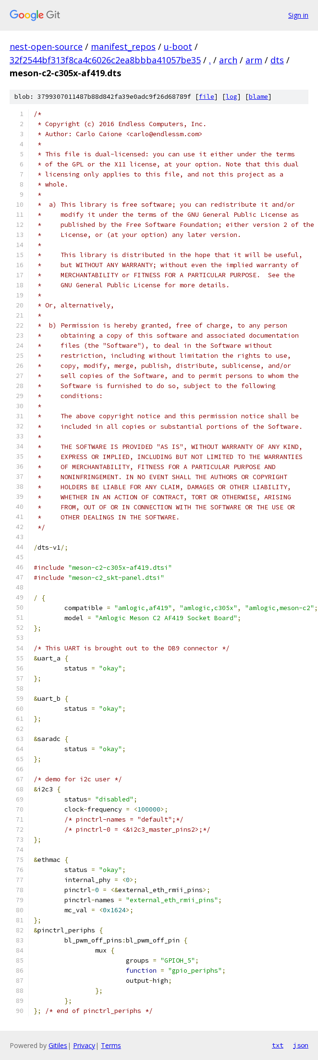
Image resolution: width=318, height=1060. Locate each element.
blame (258, 97)
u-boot (178, 46)
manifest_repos (123, 46)
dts (277, 60)
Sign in (298, 15)
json (300, 1045)
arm (253, 60)
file (206, 97)
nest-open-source (46, 46)
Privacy (84, 1045)
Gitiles (58, 1045)
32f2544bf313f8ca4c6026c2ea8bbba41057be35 (105, 60)
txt (277, 1045)
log (231, 97)
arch (228, 60)
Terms (111, 1045)
